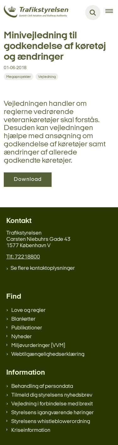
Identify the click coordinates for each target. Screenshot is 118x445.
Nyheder (21, 336)
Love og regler (28, 310)
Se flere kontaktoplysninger (43, 268)
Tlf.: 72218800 (23, 257)
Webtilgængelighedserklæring (47, 354)
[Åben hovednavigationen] (111, 12)
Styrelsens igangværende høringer (52, 412)
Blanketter (23, 319)
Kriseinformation (30, 430)
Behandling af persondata (42, 386)
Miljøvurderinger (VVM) (38, 345)
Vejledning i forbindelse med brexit (52, 404)
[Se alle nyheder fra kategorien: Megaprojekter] (18, 76)
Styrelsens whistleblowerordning (50, 421)
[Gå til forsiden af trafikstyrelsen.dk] (34, 13)
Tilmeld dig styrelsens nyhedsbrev (51, 395)
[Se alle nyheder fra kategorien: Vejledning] (47, 76)
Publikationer (26, 328)
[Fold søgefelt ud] (92, 12)
